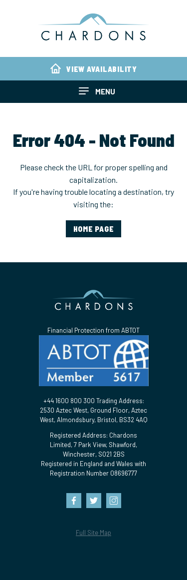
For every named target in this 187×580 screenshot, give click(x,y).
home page (93, 228)
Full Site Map (93, 533)
